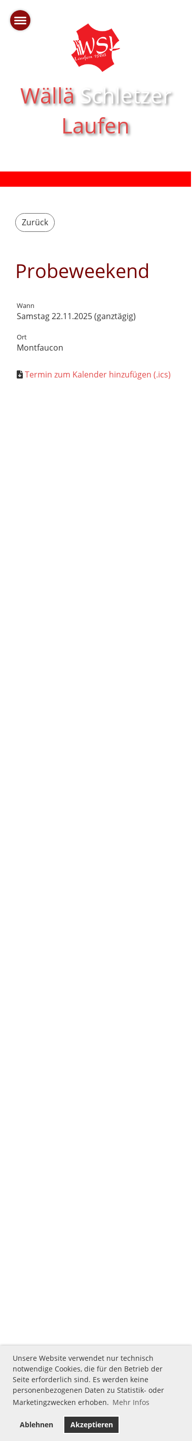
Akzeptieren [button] (91, 1424)
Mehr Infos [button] (130, 1402)
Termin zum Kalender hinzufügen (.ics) (98, 374)
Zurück (35, 222)
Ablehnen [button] (36, 1424)
